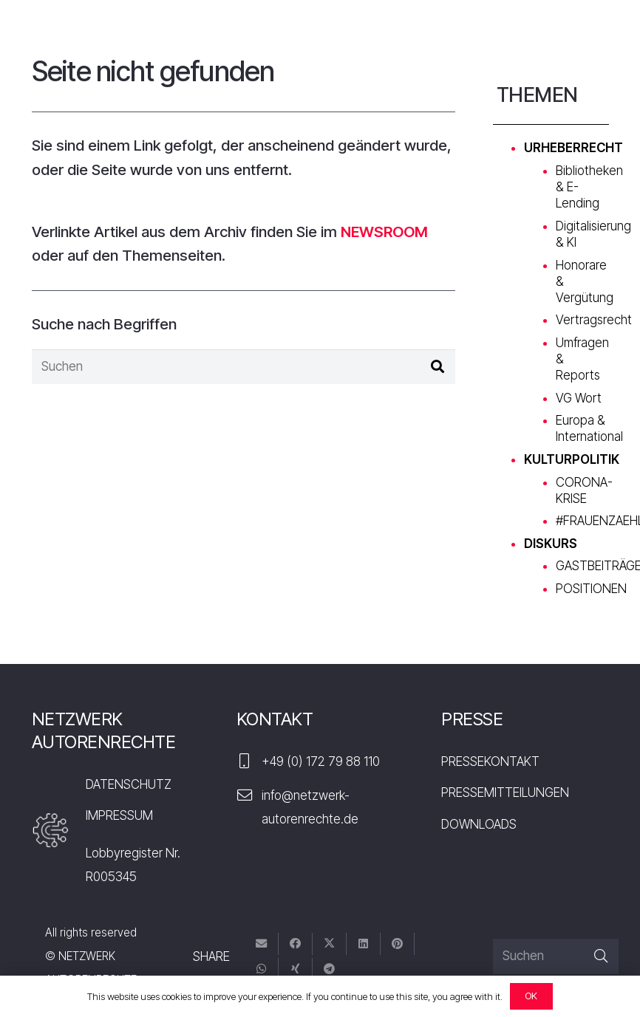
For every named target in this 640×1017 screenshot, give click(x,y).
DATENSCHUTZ (128, 784)
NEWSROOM (384, 231)
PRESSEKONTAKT (490, 761)
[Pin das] (398, 944)
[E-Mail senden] (262, 944)
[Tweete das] (330, 944)
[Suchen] (243, 367)
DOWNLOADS (479, 824)
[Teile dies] (296, 944)
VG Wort (579, 398)
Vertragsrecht (594, 319)
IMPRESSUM (119, 815)
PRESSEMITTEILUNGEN (505, 792)
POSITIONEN (591, 588)
